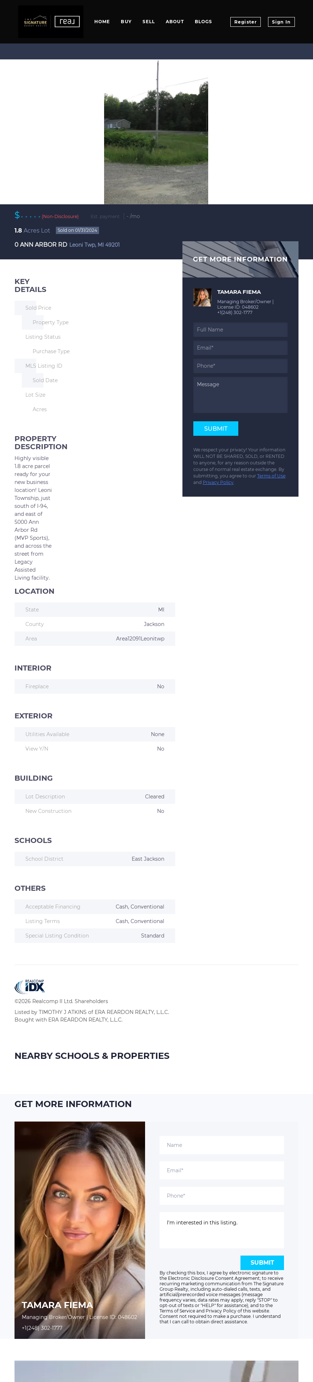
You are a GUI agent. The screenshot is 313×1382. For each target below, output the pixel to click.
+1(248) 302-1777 (234, 312)
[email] (240, 348)
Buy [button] (126, 21)
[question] (240, 395)
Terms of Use (271, 476)
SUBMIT (262, 1262)
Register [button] (245, 22)
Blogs (204, 21)
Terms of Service (177, 1311)
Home (102, 21)
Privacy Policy (218, 482)
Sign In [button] (281, 22)
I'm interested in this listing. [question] (222, 1230)
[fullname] (240, 329)
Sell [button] (149, 21)
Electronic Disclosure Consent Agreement (214, 1278)
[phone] (240, 366)
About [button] (175, 21)
